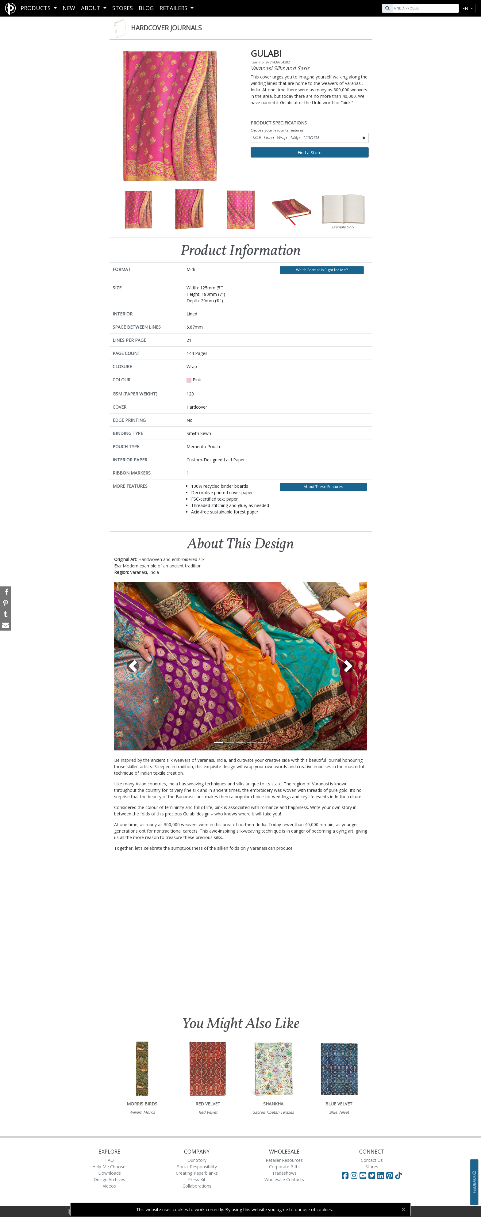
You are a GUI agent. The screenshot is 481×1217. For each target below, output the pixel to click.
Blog (146, 8)
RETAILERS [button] (174, 8)
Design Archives (109, 1179)
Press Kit (197, 1179)
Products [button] (36, 8)
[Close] (403, 1209)
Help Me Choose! (109, 1166)
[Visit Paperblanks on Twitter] (372, 1175)
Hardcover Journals (166, 28)
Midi (285, 137)
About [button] (91, 8)
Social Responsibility (197, 1166)
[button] (133, 666)
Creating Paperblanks (197, 1173)
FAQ (109, 1160)
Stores (122, 8)
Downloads (109, 1173)
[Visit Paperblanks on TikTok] (398, 1175)
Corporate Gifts (284, 1166)
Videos (109, 1186)
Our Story (196, 1160)
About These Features (323, 486)
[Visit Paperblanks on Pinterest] (390, 1175)
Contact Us (372, 1160)
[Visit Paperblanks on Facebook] (345, 1175)
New (69, 8)
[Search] (425, 8)
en (465, 8)
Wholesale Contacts (284, 1179)
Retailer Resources (284, 1160)
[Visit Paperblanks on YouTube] (364, 1175)
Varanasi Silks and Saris (280, 68)
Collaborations (197, 1186)
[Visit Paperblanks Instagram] (354, 1175)
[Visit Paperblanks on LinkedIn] (381, 1175)
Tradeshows (284, 1173)
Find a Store (309, 152)
